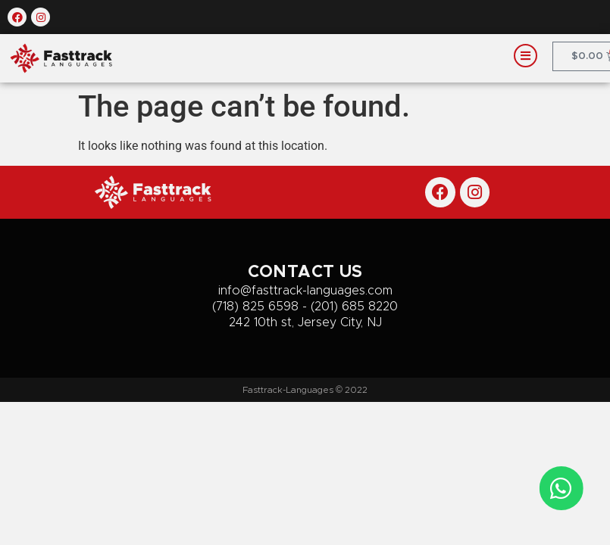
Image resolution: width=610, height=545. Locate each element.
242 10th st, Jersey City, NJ (305, 322)
